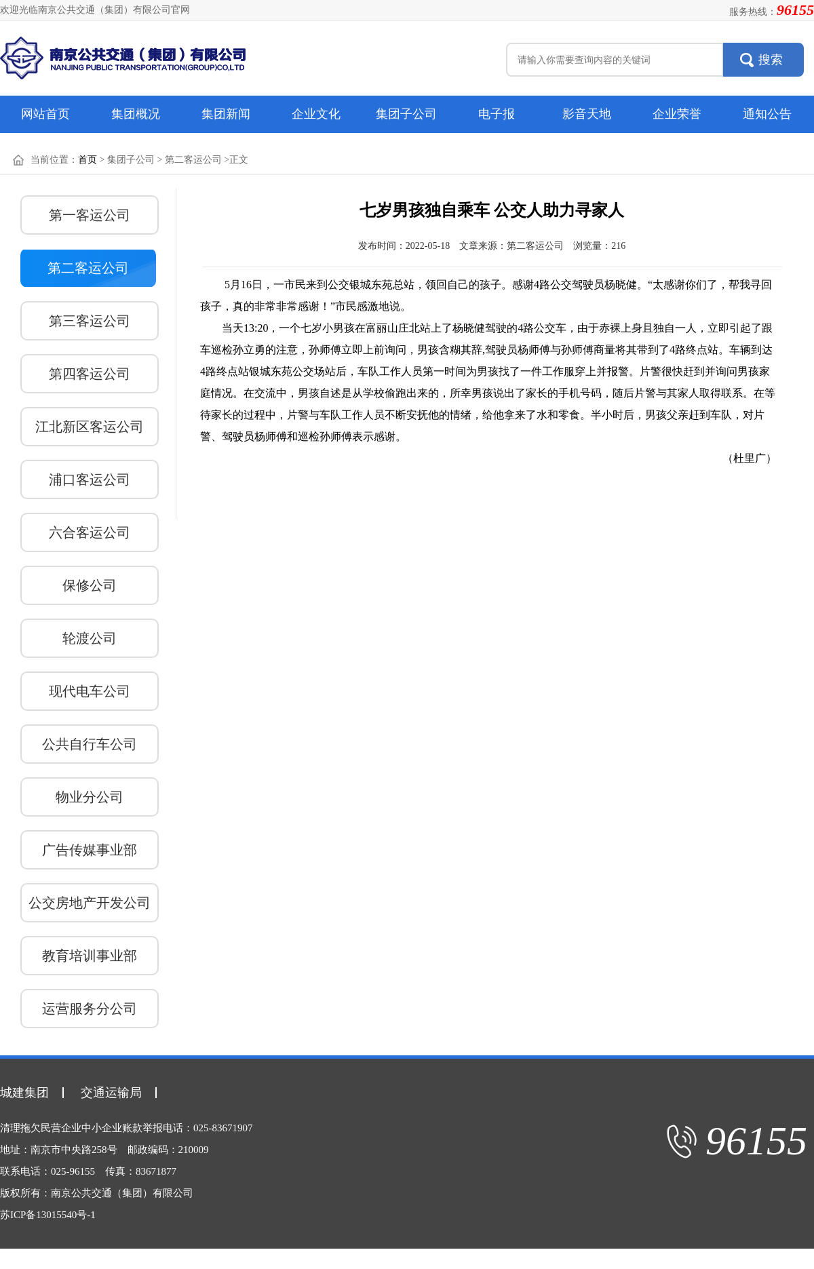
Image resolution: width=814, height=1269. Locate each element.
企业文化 (316, 114)
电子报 (496, 114)
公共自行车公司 (89, 744)
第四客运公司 (89, 373)
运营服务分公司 (89, 1008)
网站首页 (45, 114)
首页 (87, 160)
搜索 (770, 59)
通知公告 (767, 114)
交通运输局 (111, 1092)
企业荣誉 (677, 114)
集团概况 (135, 114)
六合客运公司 (89, 532)
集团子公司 (406, 114)
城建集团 (24, 1092)
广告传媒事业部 (89, 849)
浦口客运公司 (89, 479)
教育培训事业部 (89, 955)
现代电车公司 (89, 691)
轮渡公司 (89, 638)
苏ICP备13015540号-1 (48, 1214)
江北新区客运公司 (89, 426)
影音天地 (586, 114)
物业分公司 (89, 796)
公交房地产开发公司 (89, 902)
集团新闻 (225, 114)
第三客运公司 (89, 320)
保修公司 (89, 585)
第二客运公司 (88, 267)
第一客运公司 (89, 215)
